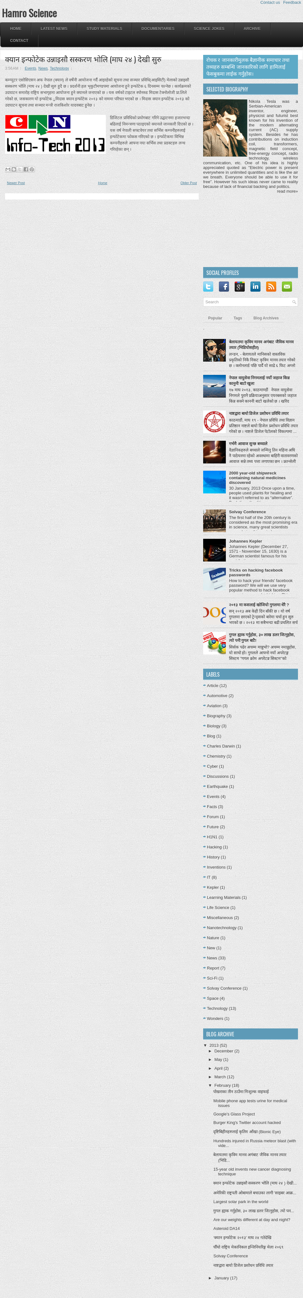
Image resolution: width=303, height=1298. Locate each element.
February (223, 1085)
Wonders (215, 1018)
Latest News (54, 28)
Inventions (216, 867)
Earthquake (217, 786)
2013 (214, 1045)
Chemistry (216, 756)
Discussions (218, 776)
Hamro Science (29, 12)
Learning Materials (224, 897)
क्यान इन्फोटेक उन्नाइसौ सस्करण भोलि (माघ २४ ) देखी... (254, 1183)
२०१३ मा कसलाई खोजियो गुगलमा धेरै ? (259, 604)
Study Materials (104, 28)
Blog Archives (266, 318)
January (222, 1278)
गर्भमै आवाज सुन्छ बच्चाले (248, 443)
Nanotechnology (222, 927)
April (219, 1068)
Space (213, 998)
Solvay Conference (247, 511)
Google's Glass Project (234, 1114)
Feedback (292, 2)
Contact (19, 40)
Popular (215, 318)
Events (30, 68)
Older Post (188, 183)
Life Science (218, 907)
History (213, 857)
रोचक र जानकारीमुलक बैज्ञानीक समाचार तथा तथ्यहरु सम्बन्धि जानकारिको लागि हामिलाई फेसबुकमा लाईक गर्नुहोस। (247, 67)
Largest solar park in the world (240, 1201)
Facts (212, 806)
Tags (238, 318)
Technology (59, 68)
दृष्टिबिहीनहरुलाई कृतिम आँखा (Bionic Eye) (247, 1131)
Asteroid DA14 (226, 1228)
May (218, 1059)
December (224, 1051)
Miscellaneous (220, 917)
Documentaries (157, 28)
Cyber (212, 766)
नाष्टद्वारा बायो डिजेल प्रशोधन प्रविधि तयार (259, 413)
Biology (213, 726)
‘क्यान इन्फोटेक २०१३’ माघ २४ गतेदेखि (242, 1237)
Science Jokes (209, 28)
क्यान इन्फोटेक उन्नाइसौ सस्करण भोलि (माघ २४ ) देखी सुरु (83, 58)
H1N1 (212, 837)
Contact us (270, 2)
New (211, 948)
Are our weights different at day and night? (251, 1219)
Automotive (217, 695)
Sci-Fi (212, 978)
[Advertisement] (241, 229)
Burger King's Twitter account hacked (247, 1122)
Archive (252, 28)
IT (209, 877)
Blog (211, 736)
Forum (213, 816)
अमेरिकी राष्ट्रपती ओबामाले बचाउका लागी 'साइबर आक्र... (254, 1192)
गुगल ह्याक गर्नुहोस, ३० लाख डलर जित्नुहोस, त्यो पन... (253, 1210)
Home (15, 28)
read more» (287, 191)
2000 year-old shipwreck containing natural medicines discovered (257, 478)
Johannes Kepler (245, 541)
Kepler (213, 887)
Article (212, 685)
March (220, 1076)
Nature (213, 937)
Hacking (214, 847)
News (43, 68)
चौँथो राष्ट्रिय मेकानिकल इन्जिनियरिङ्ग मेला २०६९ (248, 1247)
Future (213, 826)
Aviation (214, 705)
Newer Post (16, 183)
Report (213, 968)
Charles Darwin (221, 746)
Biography (216, 715)
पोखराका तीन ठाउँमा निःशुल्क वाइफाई (240, 1091)
